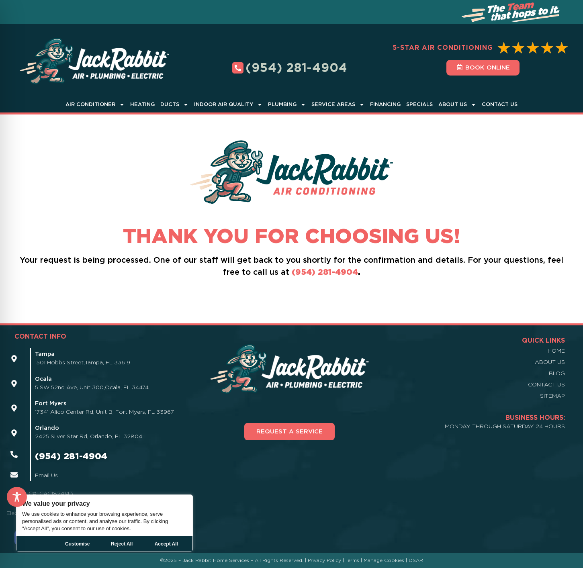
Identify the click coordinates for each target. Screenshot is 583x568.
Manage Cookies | (386, 560)
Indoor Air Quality (228, 104)
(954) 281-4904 (325, 272)
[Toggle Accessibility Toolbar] (17, 497)
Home (556, 350)
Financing (385, 104)
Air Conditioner (95, 104)
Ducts (174, 104)
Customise (77, 544)
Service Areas (337, 104)
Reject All (122, 544)
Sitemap (552, 395)
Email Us (46, 475)
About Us (457, 104)
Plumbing (287, 104)
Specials (419, 104)
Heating (142, 104)
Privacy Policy (324, 560)
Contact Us (500, 104)
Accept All (166, 544)
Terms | (355, 560)
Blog (557, 373)
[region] (104, 523)
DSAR (416, 560)
